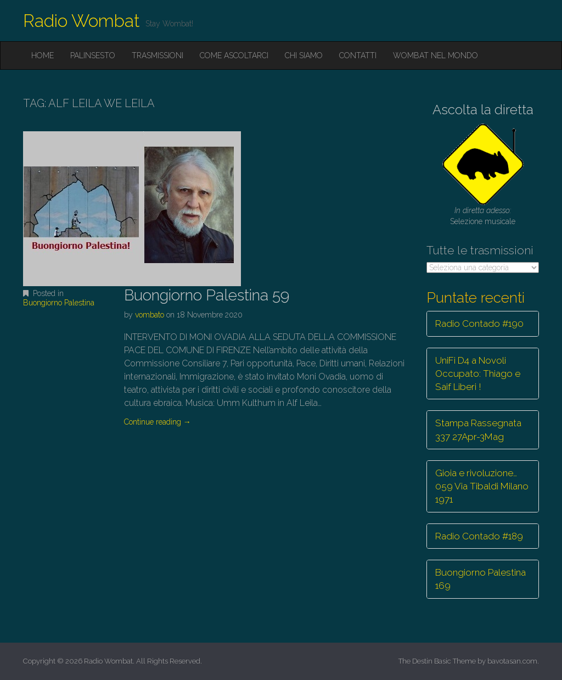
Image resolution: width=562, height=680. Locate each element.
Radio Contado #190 (479, 323)
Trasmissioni (157, 55)
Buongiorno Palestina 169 (480, 579)
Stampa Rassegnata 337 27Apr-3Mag (478, 429)
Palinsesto (92, 55)
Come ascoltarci (234, 55)
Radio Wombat (81, 20)
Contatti (357, 55)
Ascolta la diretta (482, 110)
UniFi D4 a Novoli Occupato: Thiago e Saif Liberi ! (477, 374)
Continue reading (157, 421)
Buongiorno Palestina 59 (206, 295)
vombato (149, 314)
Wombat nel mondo (435, 55)
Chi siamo (304, 55)
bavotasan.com (512, 661)
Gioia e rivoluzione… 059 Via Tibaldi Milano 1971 (482, 486)
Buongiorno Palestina (58, 302)
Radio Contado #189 (479, 536)
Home (42, 55)
